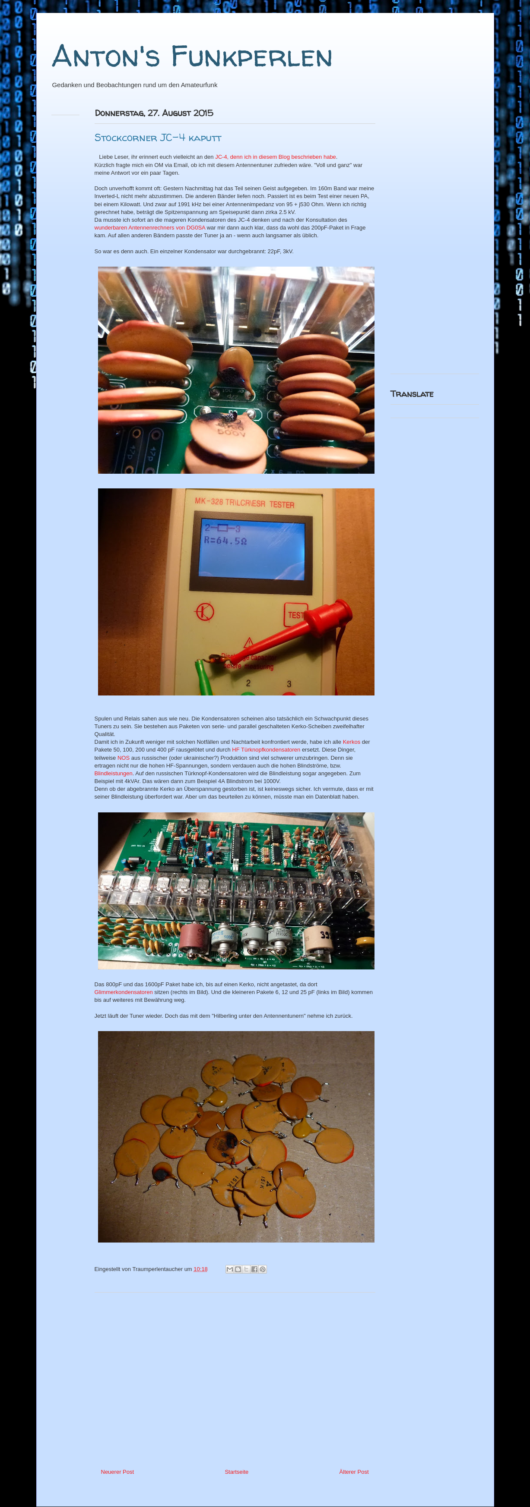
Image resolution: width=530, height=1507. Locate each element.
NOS (123, 758)
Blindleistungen (114, 773)
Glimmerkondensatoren (124, 992)
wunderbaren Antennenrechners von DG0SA (150, 227)
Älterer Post (354, 1472)
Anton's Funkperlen (192, 55)
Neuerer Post (117, 1472)
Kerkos (351, 742)
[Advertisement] (235, 1377)
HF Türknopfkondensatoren (266, 749)
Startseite (236, 1472)
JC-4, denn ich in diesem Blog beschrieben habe (275, 157)
